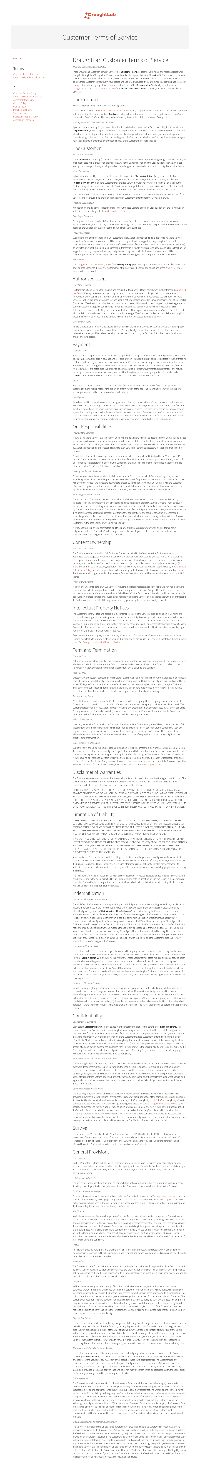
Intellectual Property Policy (25, 116)
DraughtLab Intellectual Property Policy (101, 642)
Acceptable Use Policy (23, 99)
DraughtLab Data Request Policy (165, 1103)
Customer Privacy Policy (24, 93)
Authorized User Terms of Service (28, 77)
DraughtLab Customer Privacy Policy (94, 264)
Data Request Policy (22, 109)
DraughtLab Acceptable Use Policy (114, 110)
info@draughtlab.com (150, 764)
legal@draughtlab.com (167, 1199)
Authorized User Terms (115, 211)
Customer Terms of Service (25, 74)
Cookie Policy (19, 103)
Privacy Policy (172, 267)
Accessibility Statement (23, 119)
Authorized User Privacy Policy (27, 96)
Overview (17, 58)
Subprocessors (20, 113)
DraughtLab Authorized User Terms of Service (94, 88)
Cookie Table (19, 106)
